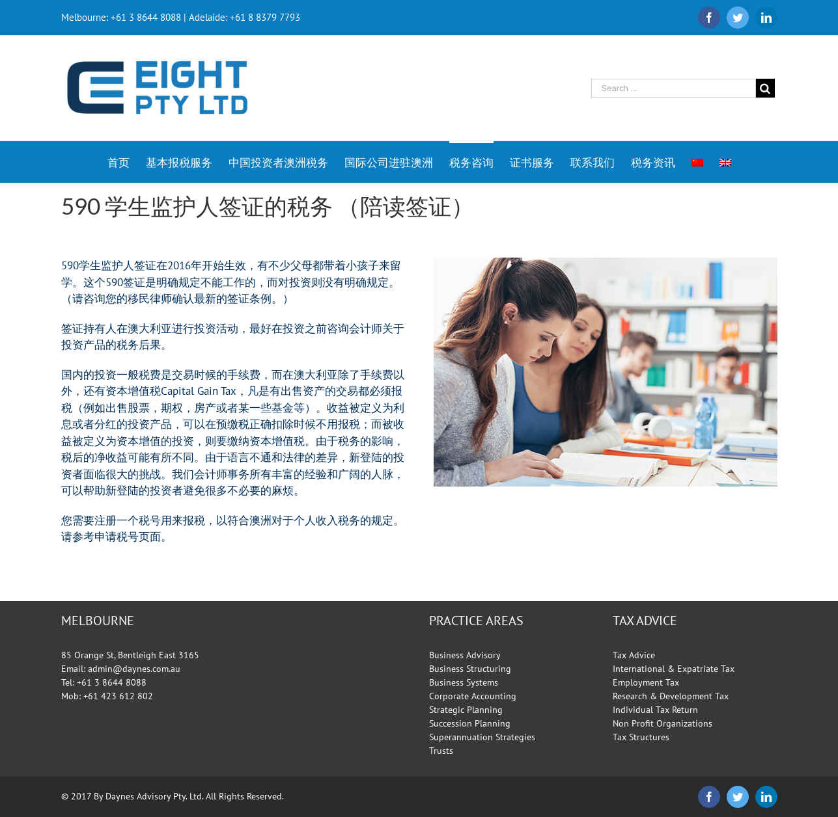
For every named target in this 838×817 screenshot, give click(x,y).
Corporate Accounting (472, 696)
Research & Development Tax (671, 696)
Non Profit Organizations (662, 723)
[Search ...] (673, 88)
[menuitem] (126, 161)
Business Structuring (470, 669)
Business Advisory (465, 655)
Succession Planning (469, 723)
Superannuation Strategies (482, 737)
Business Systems (463, 682)
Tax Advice (634, 655)
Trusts (441, 751)
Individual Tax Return (655, 710)
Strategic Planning (466, 710)
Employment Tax (646, 682)
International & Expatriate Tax (673, 669)
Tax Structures (641, 737)
